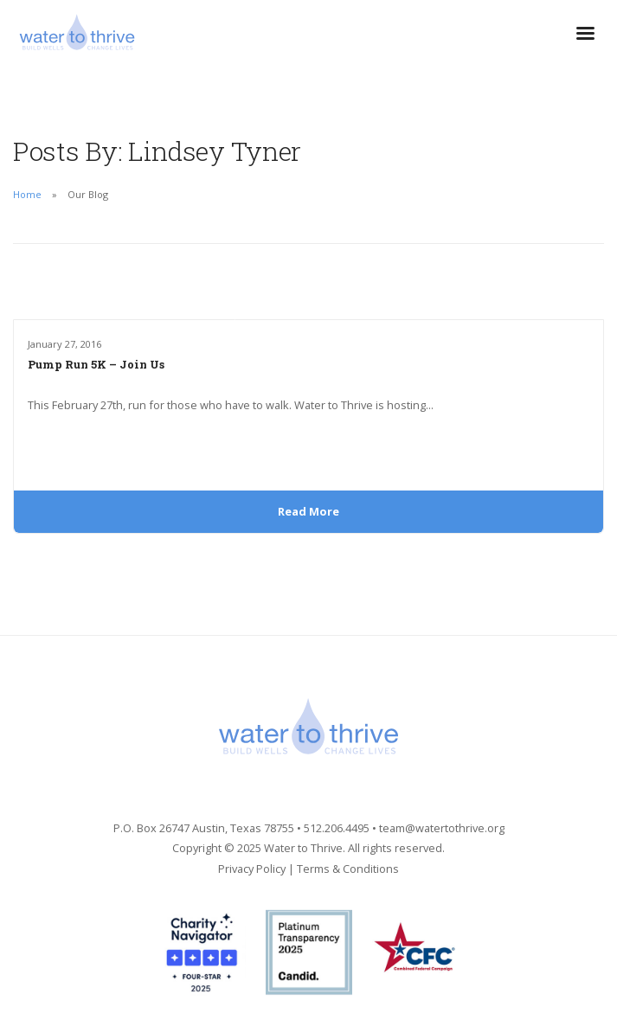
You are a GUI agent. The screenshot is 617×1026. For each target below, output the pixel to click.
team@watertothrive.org (442, 828)
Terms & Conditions (348, 868)
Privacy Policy (252, 868)
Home (27, 194)
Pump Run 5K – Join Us (96, 364)
